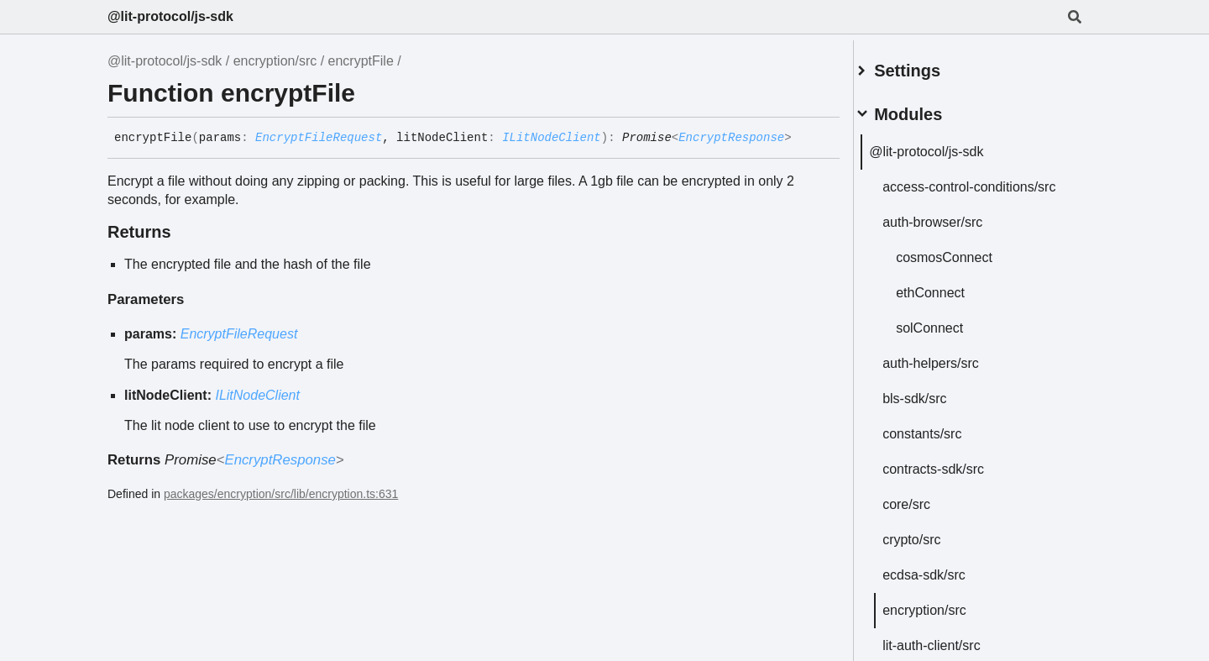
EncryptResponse (731, 137)
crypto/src (931, 548)
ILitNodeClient (551, 137)
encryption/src (275, 61)
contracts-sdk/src (953, 477)
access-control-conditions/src (948, 187)
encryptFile (361, 61)
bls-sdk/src (934, 407)
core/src (926, 513)
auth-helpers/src (951, 372)
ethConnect (950, 301)
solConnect (949, 336)
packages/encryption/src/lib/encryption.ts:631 (281, 494)
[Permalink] (804, 138)
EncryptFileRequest (318, 137)
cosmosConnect (964, 266)
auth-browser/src (952, 230)
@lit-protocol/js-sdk (170, 16)
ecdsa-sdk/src (944, 583)
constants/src (942, 442)
